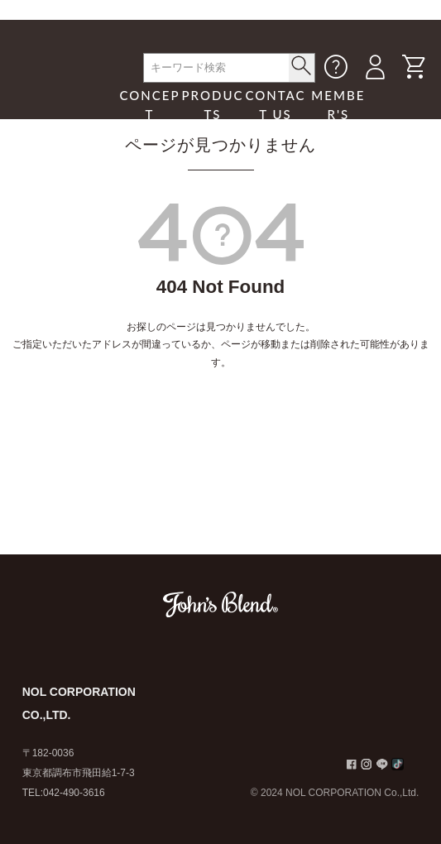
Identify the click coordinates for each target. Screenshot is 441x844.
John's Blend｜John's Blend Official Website (64, 94)
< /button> (301, 65)
